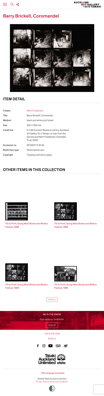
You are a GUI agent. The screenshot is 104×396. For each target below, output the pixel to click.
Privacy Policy (42, 382)
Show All (52, 299)
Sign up (52, 325)
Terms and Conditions (59, 382)
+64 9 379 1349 (52, 333)
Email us (52, 338)
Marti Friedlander (35, 110)
